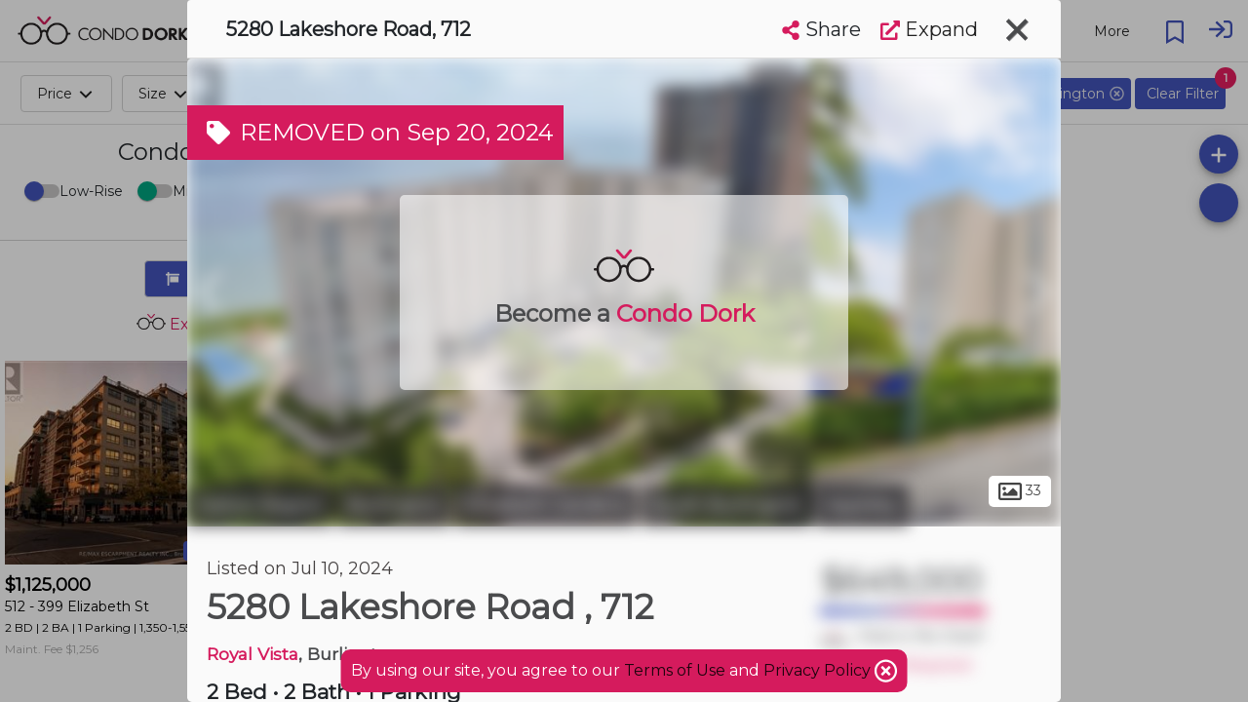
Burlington (394, 505)
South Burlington (726, 505)
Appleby (862, 505)
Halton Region (260, 505)
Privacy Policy (819, 670)
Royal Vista (252, 654)
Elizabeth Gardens (546, 505)
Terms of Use (674, 670)
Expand (929, 29)
